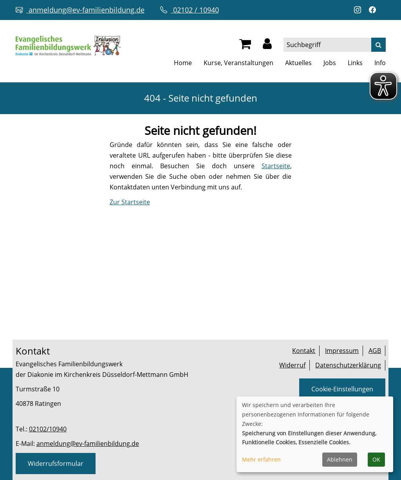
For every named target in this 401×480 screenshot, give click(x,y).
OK (376, 459)
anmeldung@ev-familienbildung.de (87, 443)
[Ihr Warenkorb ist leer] (245, 46)
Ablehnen (339, 459)
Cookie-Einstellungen (342, 389)
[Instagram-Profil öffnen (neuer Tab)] (359, 10)
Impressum (342, 350)
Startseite (276, 166)
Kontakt (303, 350)
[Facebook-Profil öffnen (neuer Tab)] (374, 10)
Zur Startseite (130, 202)
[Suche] (378, 45)
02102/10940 (48, 429)
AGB (374, 350)
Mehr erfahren (261, 459)
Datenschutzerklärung (348, 365)
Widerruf (292, 365)
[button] (267, 46)
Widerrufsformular (55, 463)
